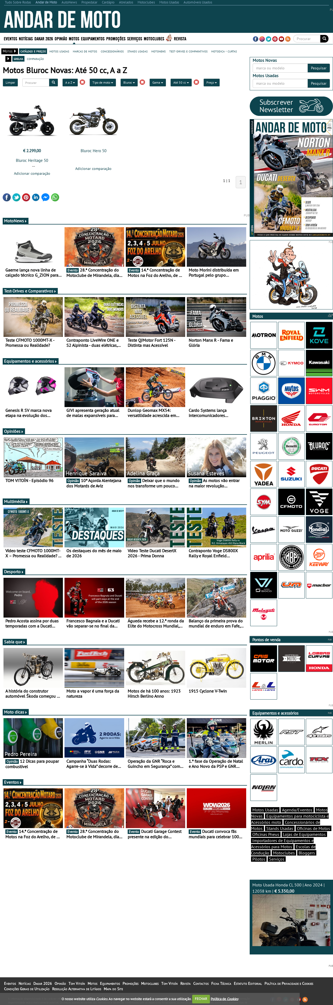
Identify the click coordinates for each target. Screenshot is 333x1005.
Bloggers (307, 853)
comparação (35, 58)
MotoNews (15, 220)
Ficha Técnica (221, 983)
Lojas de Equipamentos (304, 834)
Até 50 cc (181, 82)
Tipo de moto (102, 82)
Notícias (26, 38)
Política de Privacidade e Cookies (288, 983)
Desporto (14, 571)
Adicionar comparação (32, 173)
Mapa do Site (113, 988)
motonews (158, 51)
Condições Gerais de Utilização (26, 988)
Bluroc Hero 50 (93, 150)
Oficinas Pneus (265, 834)
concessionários (112, 51)
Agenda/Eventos (297, 809)
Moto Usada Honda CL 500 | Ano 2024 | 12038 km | (291, 914)
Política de (224, 998)
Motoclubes (154, 38)
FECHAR (201, 998)
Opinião (61, 38)
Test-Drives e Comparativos (30, 291)
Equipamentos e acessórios (30, 361)
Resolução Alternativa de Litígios (76, 988)
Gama (157, 82)
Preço (211, 82)
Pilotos (258, 859)
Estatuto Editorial (248, 983)
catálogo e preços (33, 51)
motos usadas (59, 51)
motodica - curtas (224, 51)
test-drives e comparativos (188, 51)
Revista (180, 38)
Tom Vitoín (77, 983)
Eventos (10, 38)
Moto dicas (15, 712)
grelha (18, 58)
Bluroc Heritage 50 (32, 160)
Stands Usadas (279, 828)
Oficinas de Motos (313, 828)
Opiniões (14, 431)
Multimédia (16, 501)
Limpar (10, 82)
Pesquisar (319, 68)
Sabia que (15, 641)
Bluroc (129, 82)
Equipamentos (93, 38)
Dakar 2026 (43, 38)
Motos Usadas (265, 809)
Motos (74, 38)
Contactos (201, 983)
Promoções (116, 38)
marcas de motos (85, 51)
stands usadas (137, 51)
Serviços (134, 38)
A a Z (70, 82)
